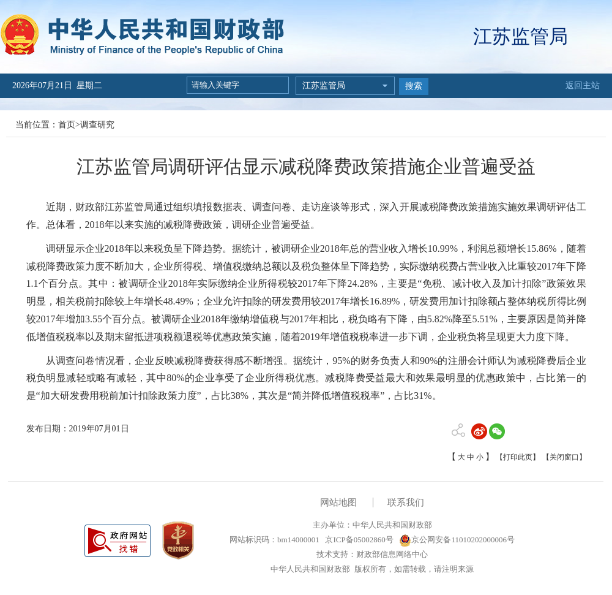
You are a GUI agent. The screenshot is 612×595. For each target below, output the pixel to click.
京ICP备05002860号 (358, 539)
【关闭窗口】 (564, 457)
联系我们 (405, 502)
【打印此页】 (518, 457)
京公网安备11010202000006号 (457, 539)
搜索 (413, 86)
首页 (66, 124)
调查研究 (97, 124)
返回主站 (582, 85)
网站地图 (338, 502)
